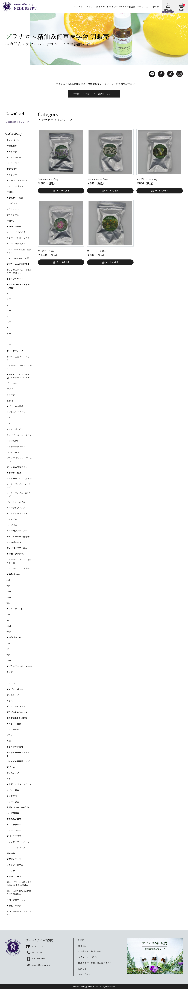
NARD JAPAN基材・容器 (18, 258)
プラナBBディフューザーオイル (19, 459)
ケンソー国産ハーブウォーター (19, 358)
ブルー (10, 677)
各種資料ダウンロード (18, 122)
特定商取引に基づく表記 (89, 951)
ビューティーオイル (16, 502)
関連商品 (11, 853)
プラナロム (12, 383)
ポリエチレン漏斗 (15, 746)
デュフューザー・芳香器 (18, 536)
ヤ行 (9, 333)
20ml (9, 591)
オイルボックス (14, 542)
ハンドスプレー (14, 440)
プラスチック (13, 694)
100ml (9, 602)
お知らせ (82, 968)
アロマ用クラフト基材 (17, 530)
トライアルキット (15, 278)
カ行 (9, 299)
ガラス (10, 700)
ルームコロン (13, 452)
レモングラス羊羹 (15, 864)
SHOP (81, 939)
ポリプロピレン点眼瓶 (17, 717)
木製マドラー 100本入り (18, 807)
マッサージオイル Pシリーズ (19, 486)
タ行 (9, 310)
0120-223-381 (35, 946)
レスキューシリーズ (16, 847)
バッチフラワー (14, 163)
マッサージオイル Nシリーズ (19, 494)
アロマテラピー (14, 157)
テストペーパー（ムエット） (18, 754)
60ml (9, 660)
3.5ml (9, 648)
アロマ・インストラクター (19, 237)
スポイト (11, 740)
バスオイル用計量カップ (18, 761)
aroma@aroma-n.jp (38, 964)
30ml (9, 597)
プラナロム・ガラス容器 (18, 568)
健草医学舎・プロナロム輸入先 (94, 962)
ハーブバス (12, 525)
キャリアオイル (14, 174)
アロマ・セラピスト (16, 243)
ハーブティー (13, 870)
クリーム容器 (13, 801)
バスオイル (12, 519)
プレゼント (12, 203)
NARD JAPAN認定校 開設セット (19, 251)
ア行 (9, 293)
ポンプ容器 (12, 795)
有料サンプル (13, 214)
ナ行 (9, 316)
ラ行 (9, 339)
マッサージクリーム (16, 446)
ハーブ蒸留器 (13, 813)
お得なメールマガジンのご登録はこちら (94, 93)
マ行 (9, 327)
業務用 (10, 400)
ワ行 (9, 345)
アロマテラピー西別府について (128, 6)
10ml (8, 585)
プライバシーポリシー (88, 957)
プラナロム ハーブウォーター (19, 367)
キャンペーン (13, 140)
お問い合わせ (152, 6)
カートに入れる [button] (63, 190)
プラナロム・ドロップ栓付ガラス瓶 (19, 561)
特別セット (12, 191)
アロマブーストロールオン (19, 435)
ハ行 (9, 322)
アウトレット (13, 209)
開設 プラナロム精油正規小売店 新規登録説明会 (19, 884)
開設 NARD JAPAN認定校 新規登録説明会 (20, 892)
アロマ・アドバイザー (17, 232)
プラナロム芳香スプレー (18, 466)
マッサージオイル (15, 429)
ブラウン (11, 683)
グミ (9, 423)
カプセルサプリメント (17, 412)
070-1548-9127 (35, 958)
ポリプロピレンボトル (17, 712)
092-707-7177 (35, 952)
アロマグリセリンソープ (18, 513)
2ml (8, 643)
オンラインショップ (83, 6)
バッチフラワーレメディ (18, 841)
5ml (8, 579)
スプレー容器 (13, 790)
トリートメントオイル (17, 180)
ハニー (10, 417)
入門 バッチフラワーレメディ (19, 913)
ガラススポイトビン (16, 706)
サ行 (9, 304)
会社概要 (82, 945)
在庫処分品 (12, 145)
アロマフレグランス (16, 507)
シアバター (12, 394)
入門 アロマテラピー (17, 899)
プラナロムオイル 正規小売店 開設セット (19, 271)
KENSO (10, 389)
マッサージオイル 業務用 (19, 478)
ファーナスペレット (16, 186)
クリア (10, 671)
